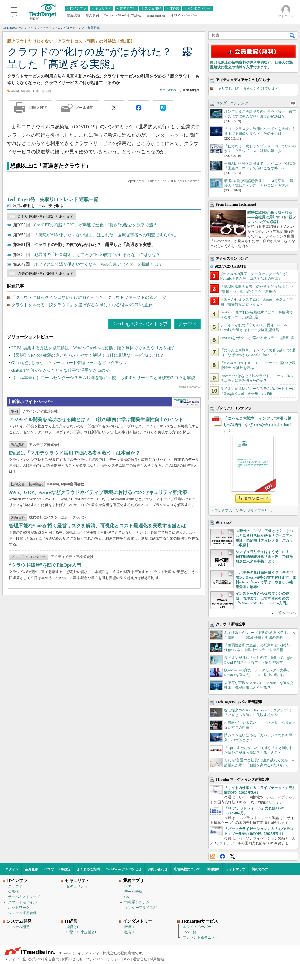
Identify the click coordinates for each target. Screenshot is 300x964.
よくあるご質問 (88, 869)
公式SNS (35, 959)
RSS (212, 856)
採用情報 (157, 959)
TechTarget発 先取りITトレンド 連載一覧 (53, 199)
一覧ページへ (285, 613)
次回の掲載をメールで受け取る (38, 206)
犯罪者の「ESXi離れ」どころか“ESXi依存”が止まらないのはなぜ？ (97, 254)
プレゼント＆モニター (201, 937)
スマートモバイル (22, 902)
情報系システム (137, 902)
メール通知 (84, 108)
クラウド (187, 323)
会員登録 (31, 869)
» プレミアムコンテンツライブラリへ (242, 511)
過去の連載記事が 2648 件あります (45, 273)
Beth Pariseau (168, 90)
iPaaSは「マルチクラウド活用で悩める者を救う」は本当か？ (74, 452)
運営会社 (140, 959)
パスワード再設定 (57, 869)
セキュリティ (77, 886)
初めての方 (260, 869)
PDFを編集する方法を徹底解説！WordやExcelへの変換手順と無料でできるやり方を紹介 (93, 348)
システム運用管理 (22, 913)
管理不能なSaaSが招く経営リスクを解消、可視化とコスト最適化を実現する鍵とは (97, 525)
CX (127, 897)
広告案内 (52, 959)
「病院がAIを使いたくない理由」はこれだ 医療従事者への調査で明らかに (105, 235)
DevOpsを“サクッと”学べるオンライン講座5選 (257, 338)
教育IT (129, 932)
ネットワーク (19, 908)
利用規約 (212, 869)
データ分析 (133, 891)
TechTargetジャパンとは (123, 869)
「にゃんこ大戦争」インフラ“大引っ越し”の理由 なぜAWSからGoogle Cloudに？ (258, 424)
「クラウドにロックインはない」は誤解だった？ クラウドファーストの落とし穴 (88, 297)
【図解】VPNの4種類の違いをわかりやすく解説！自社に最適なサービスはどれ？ (87, 355)
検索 (292, 35)
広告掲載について (187, 869)
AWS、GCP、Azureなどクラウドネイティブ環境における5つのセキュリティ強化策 (98, 492)
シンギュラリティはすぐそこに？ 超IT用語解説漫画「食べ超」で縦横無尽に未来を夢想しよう (264, 556)
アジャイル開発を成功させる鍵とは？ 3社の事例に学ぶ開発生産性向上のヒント (96, 419)
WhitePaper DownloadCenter (186, 402)
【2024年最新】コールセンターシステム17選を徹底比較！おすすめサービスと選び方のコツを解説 (103, 378)
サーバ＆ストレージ (24, 897)
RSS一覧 (189, 932)
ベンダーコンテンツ (232, 103)
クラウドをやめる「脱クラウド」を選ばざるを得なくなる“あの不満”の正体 (82, 305)
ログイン (12, 869)
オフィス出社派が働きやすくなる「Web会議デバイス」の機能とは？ (98, 264)
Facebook (222, 856)
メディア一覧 (15, 959)
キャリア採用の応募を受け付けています (246, 88)
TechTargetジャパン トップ (139, 323)
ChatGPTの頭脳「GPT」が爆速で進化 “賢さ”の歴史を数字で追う (96, 225)
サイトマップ (235, 869)
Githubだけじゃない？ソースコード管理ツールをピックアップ (69, 363)
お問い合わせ (157, 869)
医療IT (129, 927)
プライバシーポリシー (103, 959)
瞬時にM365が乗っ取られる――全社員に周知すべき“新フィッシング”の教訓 (271, 217)
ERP (127, 886)
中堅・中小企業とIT (82, 932)
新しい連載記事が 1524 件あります (45, 216)
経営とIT (73, 927)
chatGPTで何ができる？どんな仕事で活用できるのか (60, 370)
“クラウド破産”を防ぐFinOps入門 (45, 565)
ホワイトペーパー (197, 927)
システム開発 (19, 927)
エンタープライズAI (140, 908)
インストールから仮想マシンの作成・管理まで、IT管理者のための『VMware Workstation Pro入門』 (263, 598)
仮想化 (13, 891)
